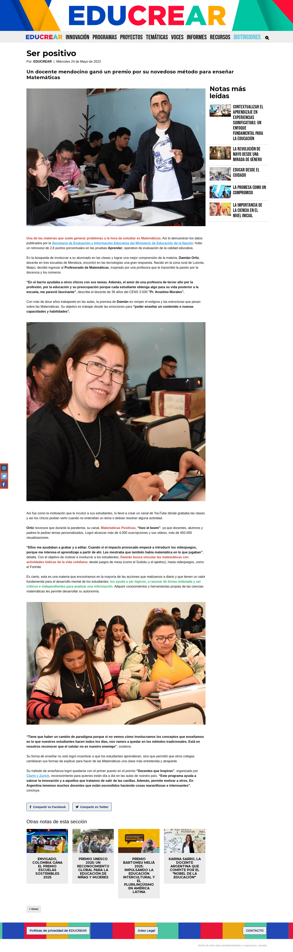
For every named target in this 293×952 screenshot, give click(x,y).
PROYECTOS (131, 37)
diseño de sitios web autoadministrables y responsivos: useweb (232, 945)
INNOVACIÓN (77, 37)
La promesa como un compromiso (249, 190)
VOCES (177, 37)
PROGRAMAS (105, 37)
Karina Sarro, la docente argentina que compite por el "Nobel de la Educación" (185, 868)
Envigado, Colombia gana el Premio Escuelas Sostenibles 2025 (47, 868)
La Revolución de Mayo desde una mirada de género (247, 154)
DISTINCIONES (247, 37)
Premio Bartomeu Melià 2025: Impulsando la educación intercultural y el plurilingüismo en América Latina (139, 875)
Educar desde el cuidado (246, 172)
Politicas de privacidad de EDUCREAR (58, 930)
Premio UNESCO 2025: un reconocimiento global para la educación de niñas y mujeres (93, 868)
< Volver (33, 909)
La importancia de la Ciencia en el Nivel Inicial (247, 210)
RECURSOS (220, 37)
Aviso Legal (146, 930)
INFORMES (197, 37)
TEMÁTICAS (157, 37)
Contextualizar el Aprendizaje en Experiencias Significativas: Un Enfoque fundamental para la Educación (248, 123)
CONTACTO (254, 930)
